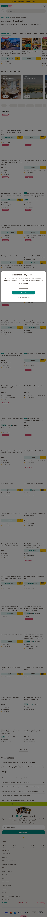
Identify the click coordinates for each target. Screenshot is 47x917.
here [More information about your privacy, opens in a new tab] (27, 283)
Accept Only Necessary (23, 297)
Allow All (23, 292)
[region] (23, 286)
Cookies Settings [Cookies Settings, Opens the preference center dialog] (23, 288)
